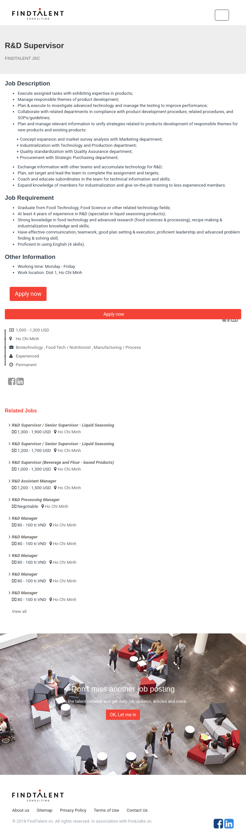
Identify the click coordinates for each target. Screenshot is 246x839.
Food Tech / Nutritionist (68, 347)
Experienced (27, 356)
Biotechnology (29, 347)
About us (20, 810)
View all (19, 611)
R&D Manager (25, 518)
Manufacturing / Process (117, 347)
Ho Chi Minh (27, 338)
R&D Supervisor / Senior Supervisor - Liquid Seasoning (63, 425)
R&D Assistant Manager (34, 481)
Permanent (26, 364)
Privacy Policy (73, 810)
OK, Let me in (123, 714)
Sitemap (44, 810)
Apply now (28, 293)
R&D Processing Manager (35, 499)
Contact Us (137, 810)
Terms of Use (106, 810)
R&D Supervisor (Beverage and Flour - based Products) (63, 462)
